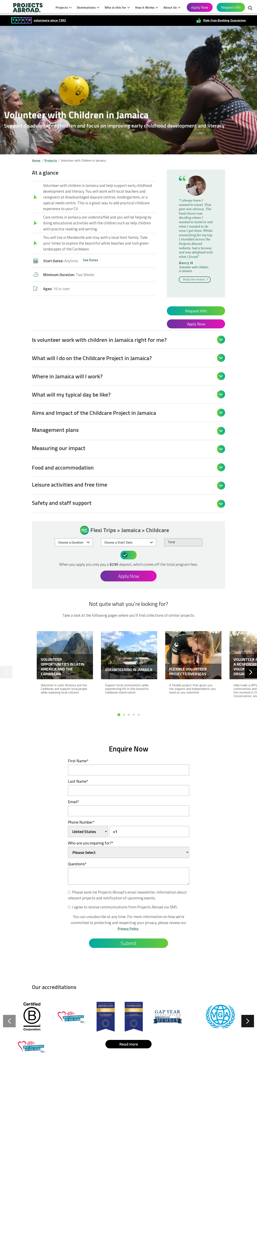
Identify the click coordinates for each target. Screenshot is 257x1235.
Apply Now (199, 7)
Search (250, 8)
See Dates (91, 261)
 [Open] (221, 340)
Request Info (231, 7)
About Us (170, 7)
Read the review (196, 279)
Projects (62, 7)
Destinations (86, 7)
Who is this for (115, 7)
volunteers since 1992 (50, 20)
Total (171, 542)
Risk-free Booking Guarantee (224, 20)
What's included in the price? (129, 555)
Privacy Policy (128, 928)
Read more (128, 1043)
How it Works (144, 7)
